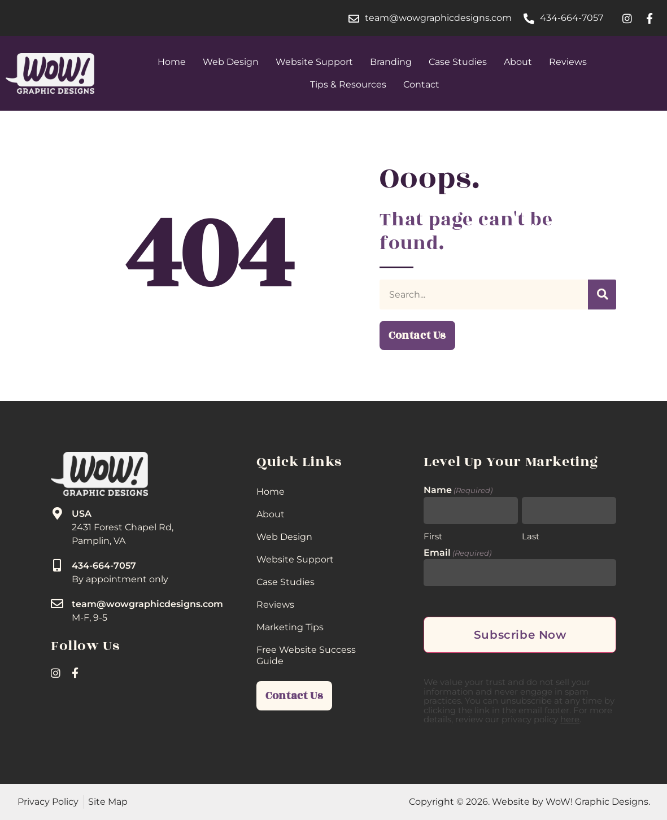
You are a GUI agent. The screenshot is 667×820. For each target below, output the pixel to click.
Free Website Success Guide (306, 655)
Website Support (314, 61)
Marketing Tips (290, 627)
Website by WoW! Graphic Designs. (571, 801)
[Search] (602, 294)
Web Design (231, 61)
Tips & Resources (348, 84)
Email (457, 552)
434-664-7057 (104, 565)
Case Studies (458, 61)
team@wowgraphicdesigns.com (147, 604)
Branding (391, 61)
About (518, 61)
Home (172, 61)
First (433, 535)
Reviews (568, 61)
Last (530, 535)
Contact (421, 84)
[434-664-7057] (57, 565)
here (569, 719)
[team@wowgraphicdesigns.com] (57, 603)
